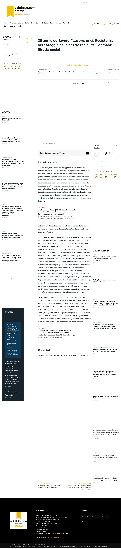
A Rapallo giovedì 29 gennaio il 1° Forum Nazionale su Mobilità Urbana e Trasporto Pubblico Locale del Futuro (12, 185)
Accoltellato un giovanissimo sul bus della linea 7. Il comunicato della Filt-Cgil (12, 139)
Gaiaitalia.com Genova (11, 344)
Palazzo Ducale (97, 322)
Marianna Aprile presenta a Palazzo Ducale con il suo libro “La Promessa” (105, 258)
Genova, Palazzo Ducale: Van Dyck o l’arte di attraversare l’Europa (105, 397)
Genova (4, 116)
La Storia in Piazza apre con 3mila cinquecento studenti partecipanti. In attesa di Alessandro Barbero (105, 349)
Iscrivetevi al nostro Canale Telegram (78, 65)
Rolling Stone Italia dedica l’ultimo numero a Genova (105, 281)
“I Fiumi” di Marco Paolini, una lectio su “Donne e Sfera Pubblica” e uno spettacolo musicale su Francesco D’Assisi (105, 373)
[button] (101, 24)
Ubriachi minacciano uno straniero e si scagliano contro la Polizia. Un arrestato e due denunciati (78, 487)
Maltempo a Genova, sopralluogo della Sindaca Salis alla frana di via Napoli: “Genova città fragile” (13, 162)
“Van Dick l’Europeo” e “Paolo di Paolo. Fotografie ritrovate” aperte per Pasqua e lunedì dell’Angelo (105, 303)
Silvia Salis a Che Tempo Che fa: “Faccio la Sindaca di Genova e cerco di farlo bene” (54, 331)
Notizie (95, 254)
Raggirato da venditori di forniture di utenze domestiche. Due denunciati (49, 486)
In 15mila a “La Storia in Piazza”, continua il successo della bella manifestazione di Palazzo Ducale (105, 326)
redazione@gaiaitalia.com (51, 537)
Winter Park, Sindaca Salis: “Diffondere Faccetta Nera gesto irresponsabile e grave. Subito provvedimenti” (12, 258)
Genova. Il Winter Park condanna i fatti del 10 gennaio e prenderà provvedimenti (13, 235)
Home (39, 37)
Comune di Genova (7, 157)
